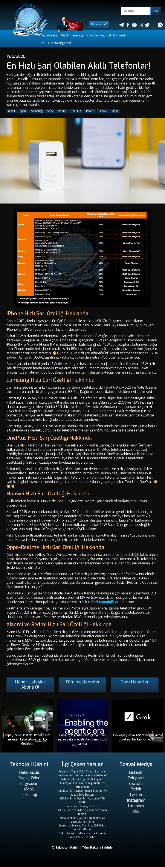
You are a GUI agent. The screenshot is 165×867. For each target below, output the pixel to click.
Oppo (115, 111)
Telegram (136, 778)
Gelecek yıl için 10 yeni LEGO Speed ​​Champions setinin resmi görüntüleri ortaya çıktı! (82, 783)
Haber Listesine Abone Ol (30, 684)
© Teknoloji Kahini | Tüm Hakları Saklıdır (82, 848)
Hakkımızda (29, 772)
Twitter (136, 794)
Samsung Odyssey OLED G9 (82, 806)
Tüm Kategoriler (59, 43)
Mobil (64, 35)
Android (105, 35)
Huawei (102, 111)
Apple (94, 35)
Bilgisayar (29, 783)
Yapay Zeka (49, 35)
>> (43, 43)
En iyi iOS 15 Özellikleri (82, 837)
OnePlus (76, 111)
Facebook (136, 805)
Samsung (37, 111)
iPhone (90, 111)
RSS (136, 811)
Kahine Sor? (99, 24)
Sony (50, 111)
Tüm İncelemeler (82, 682)
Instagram (136, 800)
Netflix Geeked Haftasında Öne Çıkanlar (82, 833)
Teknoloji (77, 35)
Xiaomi (62, 111)
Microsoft (120, 35)
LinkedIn (136, 772)
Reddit (136, 789)
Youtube (136, 783)
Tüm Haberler (135, 682)
